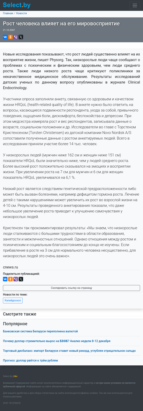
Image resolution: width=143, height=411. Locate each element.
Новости (21, 13)
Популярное (15, 323)
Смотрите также (19, 314)
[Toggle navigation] (135, 5)
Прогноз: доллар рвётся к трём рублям (30, 360)
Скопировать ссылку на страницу (71, 287)
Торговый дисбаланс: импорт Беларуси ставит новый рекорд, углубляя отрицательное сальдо (69, 351)
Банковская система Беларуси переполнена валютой (40, 331)
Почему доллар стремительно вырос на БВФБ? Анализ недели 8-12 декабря (56, 341)
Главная (8, 13)
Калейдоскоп (13, 300)
